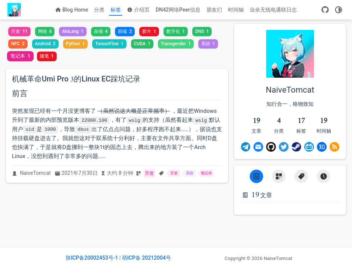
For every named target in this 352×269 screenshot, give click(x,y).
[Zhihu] (322, 147)
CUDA (142, 43)
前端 (125, 31)
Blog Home (71, 10)
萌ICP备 (132, 258)
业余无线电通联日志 (273, 10)
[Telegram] (245, 147)
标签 (115, 10)
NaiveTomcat (35, 173)
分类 (99, 10)
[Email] (258, 147)
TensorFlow (109, 43)
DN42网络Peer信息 (178, 10)
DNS (202, 31)
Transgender (176, 43)
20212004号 (156, 258)
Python (75, 43)
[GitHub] (325, 10)
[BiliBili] (309, 147)
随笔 (47, 56)
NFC (18, 43)
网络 (45, 31)
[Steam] (296, 147)
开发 (19, 31)
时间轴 (236, 10)
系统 (208, 43)
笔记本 (20, 56)
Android (45, 43)
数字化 (175, 31)
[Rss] (334, 147)
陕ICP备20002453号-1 (92, 258)
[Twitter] (284, 147)
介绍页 (138, 10)
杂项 (101, 31)
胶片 (149, 31)
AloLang (72, 31)
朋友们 (214, 10)
